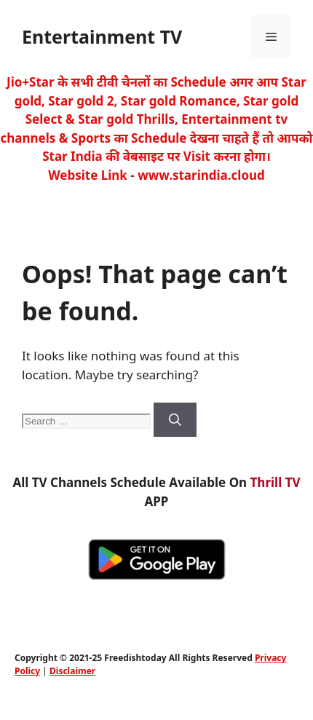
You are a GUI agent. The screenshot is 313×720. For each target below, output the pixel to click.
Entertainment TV (102, 36)
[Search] (175, 420)
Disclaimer (72, 671)
